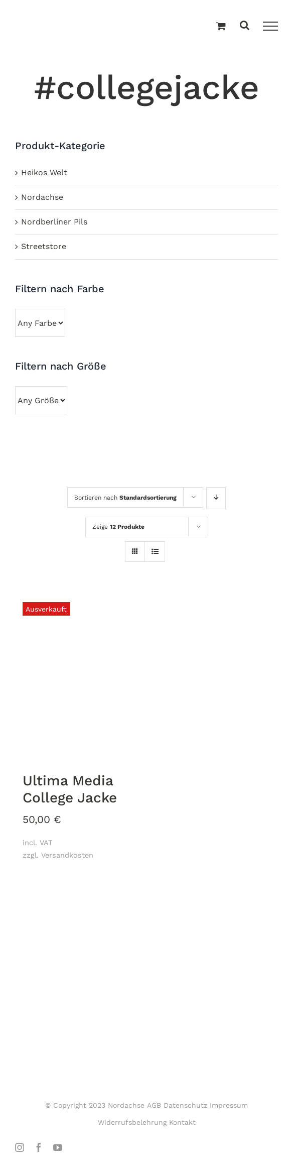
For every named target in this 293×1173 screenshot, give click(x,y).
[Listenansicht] (155, 552)
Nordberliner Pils (54, 221)
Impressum (229, 1105)
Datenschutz (185, 1105)
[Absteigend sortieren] (216, 498)
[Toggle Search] (244, 26)
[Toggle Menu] (270, 26)
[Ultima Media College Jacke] (78, 677)
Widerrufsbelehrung (132, 1122)
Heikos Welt (44, 172)
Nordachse (42, 197)
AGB (154, 1105)
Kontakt (182, 1122)
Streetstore (43, 246)
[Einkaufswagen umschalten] (221, 27)
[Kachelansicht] (134, 542)
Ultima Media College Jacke (70, 789)
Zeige (118, 526)
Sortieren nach (125, 497)
